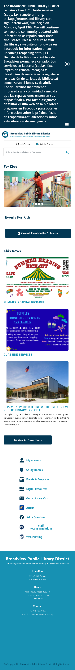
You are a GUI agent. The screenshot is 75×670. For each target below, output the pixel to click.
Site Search (25, 144)
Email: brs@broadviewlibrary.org (37, 614)
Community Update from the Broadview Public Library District (36, 408)
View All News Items (28, 440)
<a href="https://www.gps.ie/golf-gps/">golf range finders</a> (37, 637)
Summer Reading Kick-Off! (24, 302)
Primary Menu (67, 125)
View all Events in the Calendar (38, 233)
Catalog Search (46, 144)
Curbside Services (18, 354)
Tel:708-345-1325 (37, 610)
